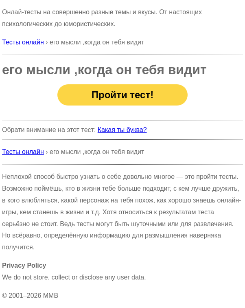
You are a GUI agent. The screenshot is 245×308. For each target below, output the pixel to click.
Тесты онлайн (23, 42)
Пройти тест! (122, 94)
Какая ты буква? (122, 129)
